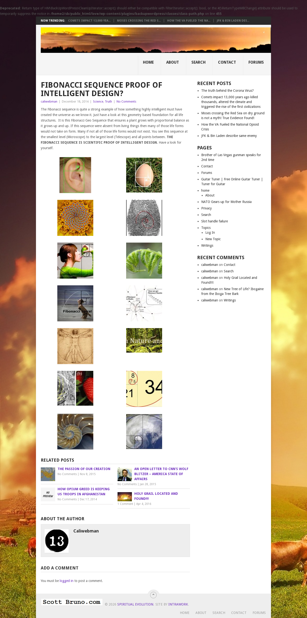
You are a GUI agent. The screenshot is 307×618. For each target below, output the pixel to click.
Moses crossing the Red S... (139, 20)
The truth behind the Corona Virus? (227, 90)
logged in (66, 581)
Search (198, 62)
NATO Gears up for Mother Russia (226, 202)
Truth (108, 101)
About (172, 62)
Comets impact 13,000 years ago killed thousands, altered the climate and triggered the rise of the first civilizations (230, 102)
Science (98, 101)
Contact (227, 62)
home (205, 190)
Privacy (206, 208)
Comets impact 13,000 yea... (89, 20)
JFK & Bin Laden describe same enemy (229, 136)
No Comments (126, 101)
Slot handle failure (214, 221)
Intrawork (178, 604)
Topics (206, 228)
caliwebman (49, 101)
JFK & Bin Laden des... (233, 20)
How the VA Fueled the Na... (188, 20)
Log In (210, 232)
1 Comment (125, 504)
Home (148, 62)
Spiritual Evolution (135, 604)
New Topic (213, 239)
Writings (207, 245)
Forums (256, 62)
